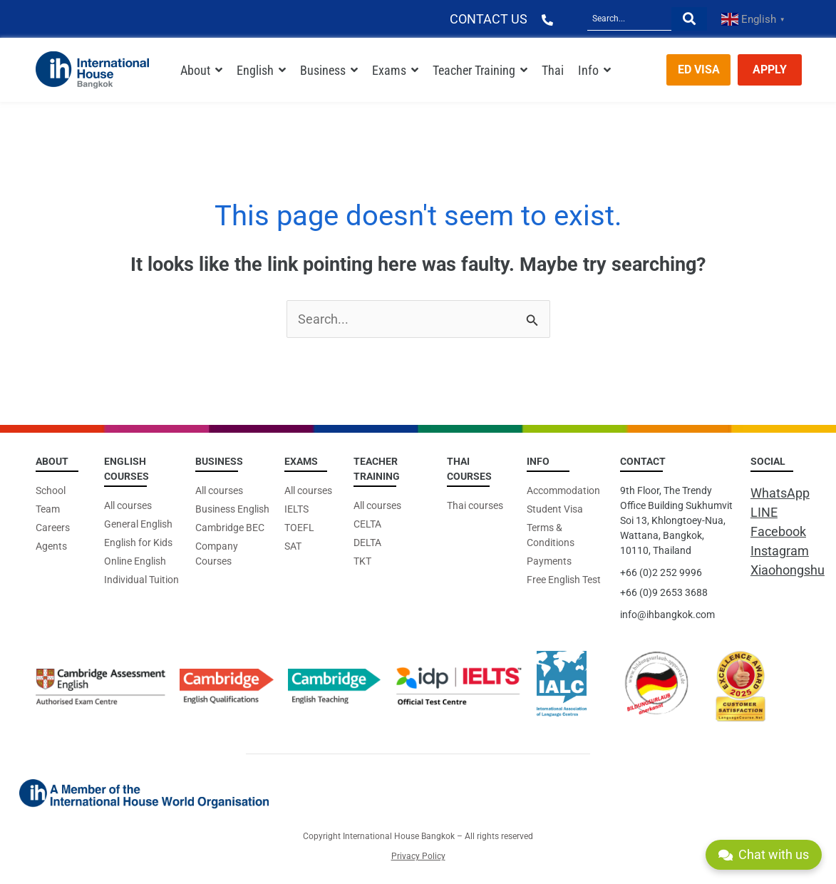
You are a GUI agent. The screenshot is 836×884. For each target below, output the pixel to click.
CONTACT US (488, 18)
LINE (764, 512)
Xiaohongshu (787, 569)
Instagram (779, 550)
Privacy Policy (418, 856)
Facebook (778, 531)
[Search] (629, 19)
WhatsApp (780, 492)
